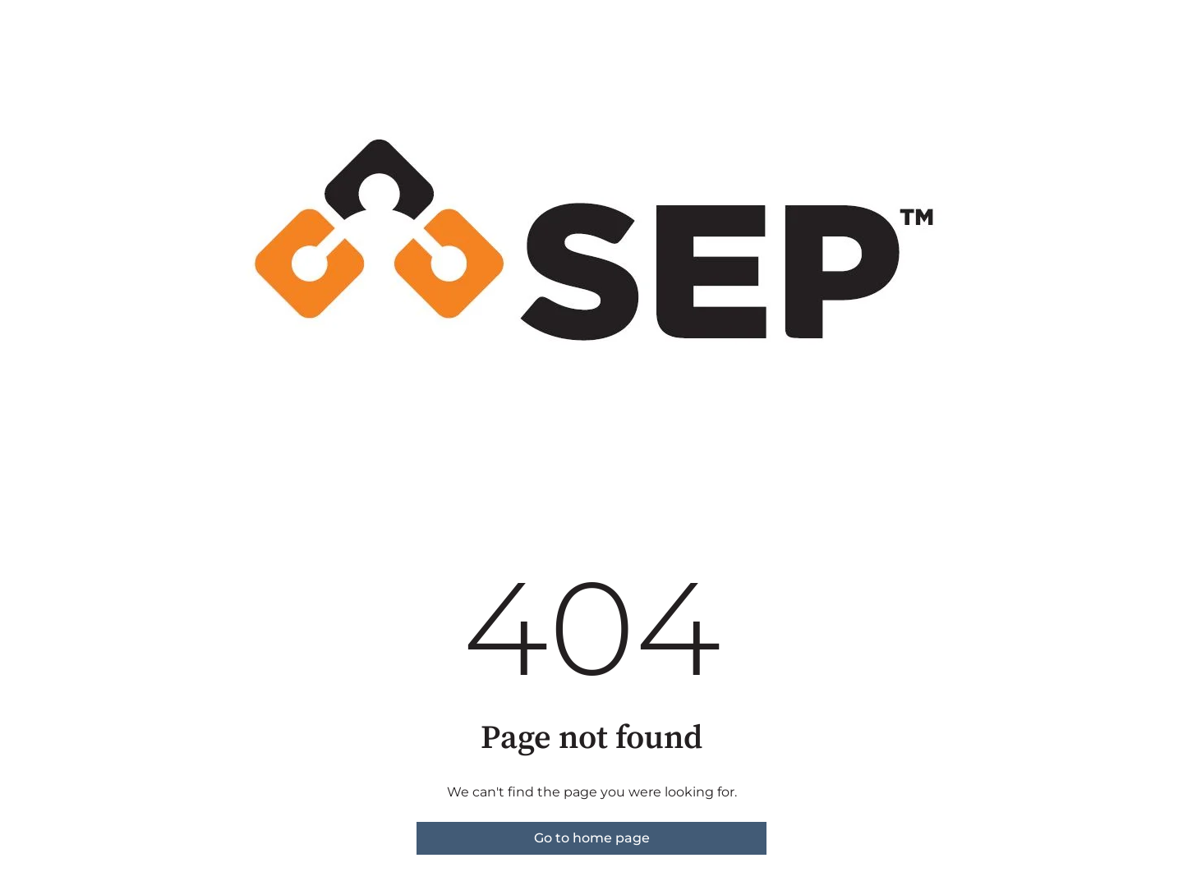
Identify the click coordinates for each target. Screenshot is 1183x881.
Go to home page (592, 838)
